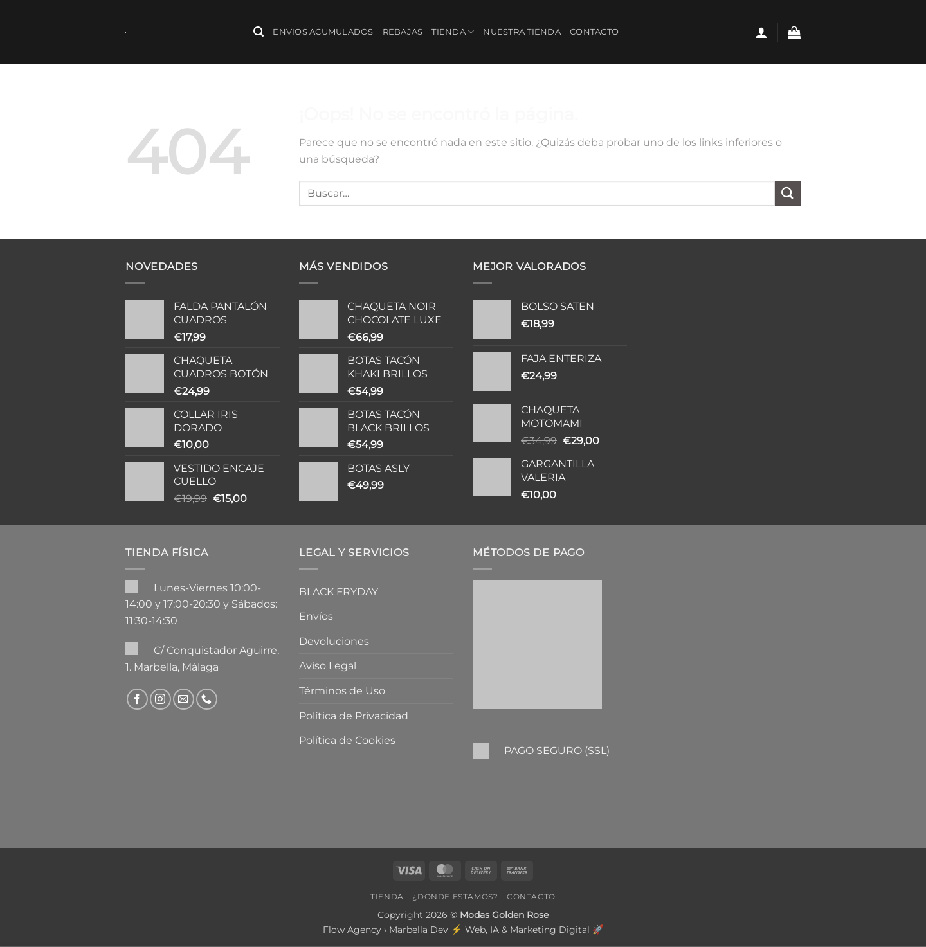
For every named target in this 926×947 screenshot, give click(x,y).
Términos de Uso (342, 691)
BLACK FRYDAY (338, 592)
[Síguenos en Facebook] (137, 699)
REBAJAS (403, 32)
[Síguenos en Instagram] (160, 699)
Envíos (316, 616)
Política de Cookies (347, 740)
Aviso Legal (327, 666)
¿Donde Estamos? (455, 896)
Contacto (594, 32)
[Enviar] (788, 193)
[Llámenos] (206, 699)
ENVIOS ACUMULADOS (323, 32)
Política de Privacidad (353, 716)
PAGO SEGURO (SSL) (557, 750)
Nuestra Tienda (522, 32)
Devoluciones (334, 641)
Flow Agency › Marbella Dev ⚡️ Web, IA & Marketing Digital (456, 929)
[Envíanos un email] (183, 699)
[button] (258, 31)
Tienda (452, 32)
